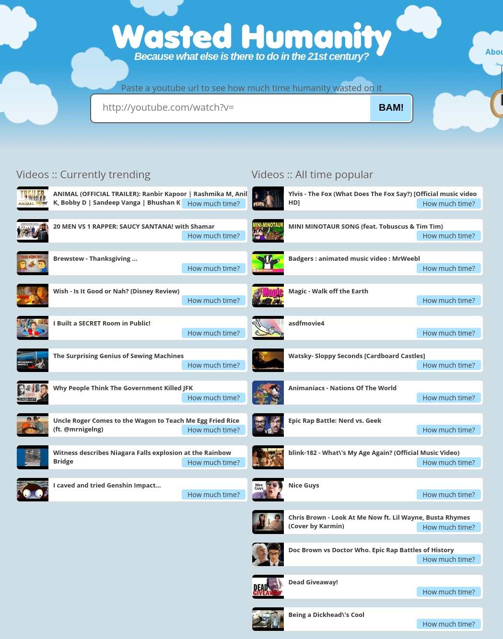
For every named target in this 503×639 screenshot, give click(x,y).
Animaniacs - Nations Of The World (343, 387)
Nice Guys (304, 485)
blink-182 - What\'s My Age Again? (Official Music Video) (374, 452)
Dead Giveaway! (313, 582)
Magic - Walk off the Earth (329, 291)
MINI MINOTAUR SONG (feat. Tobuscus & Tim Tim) (366, 226)
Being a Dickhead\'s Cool (327, 614)
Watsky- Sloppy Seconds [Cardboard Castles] (357, 355)
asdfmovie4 (307, 323)
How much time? (213, 203)
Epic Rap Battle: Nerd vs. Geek (335, 420)
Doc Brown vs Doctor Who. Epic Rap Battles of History (371, 550)
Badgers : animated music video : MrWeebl (354, 258)
